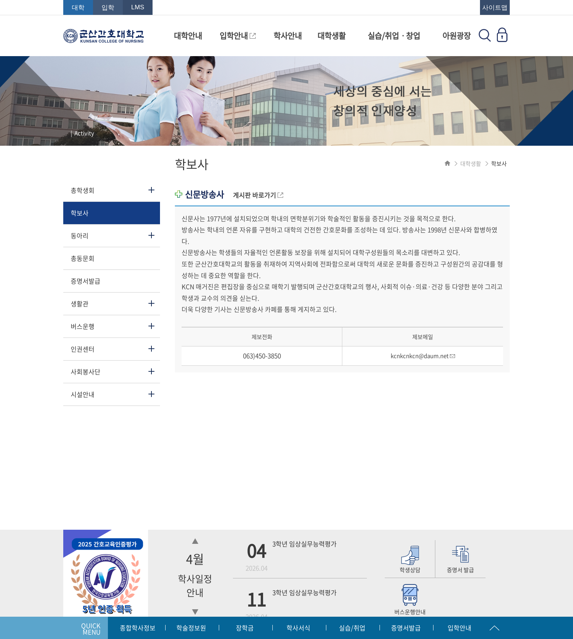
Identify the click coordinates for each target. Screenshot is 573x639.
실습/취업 (352, 627)
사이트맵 (495, 7)
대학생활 (331, 35)
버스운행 (83, 326)
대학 (78, 7)
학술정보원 (191, 627)
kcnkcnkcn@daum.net (423, 356)
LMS (137, 7)
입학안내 (238, 35)
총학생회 (83, 190)
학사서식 (298, 627)
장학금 (245, 627)
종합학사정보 (138, 627)
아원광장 (456, 35)
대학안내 (188, 35)
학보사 (80, 212)
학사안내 (287, 35)
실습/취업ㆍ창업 (394, 35)
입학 (108, 7)
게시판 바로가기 (258, 195)
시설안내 (83, 394)
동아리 (80, 235)
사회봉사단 (85, 371)
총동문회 (83, 258)
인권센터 (83, 349)
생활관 (80, 303)
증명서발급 (85, 280)
